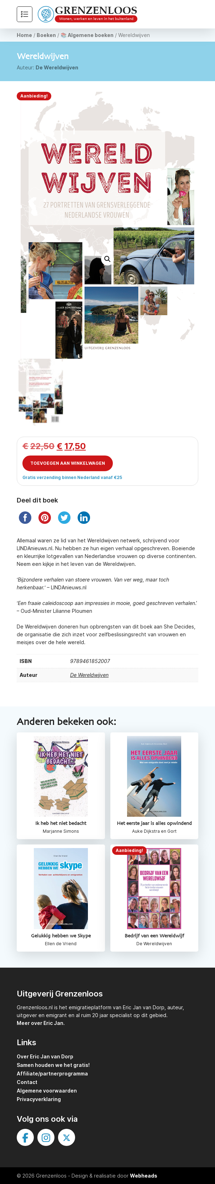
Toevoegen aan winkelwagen (67, 463)
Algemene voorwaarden (47, 1091)
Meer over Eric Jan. (41, 1023)
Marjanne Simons (61, 831)
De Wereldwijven (57, 67)
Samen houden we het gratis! (53, 1065)
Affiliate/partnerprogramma (52, 1073)
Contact (27, 1082)
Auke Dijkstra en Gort (154, 831)
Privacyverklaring (39, 1099)
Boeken (46, 35)
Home (24, 35)
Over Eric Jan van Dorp (45, 1056)
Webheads (143, 1176)
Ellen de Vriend (61, 943)
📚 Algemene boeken (87, 35)
